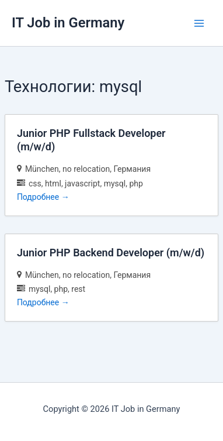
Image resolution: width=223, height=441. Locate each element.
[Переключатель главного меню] (199, 23)
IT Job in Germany (68, 23)
